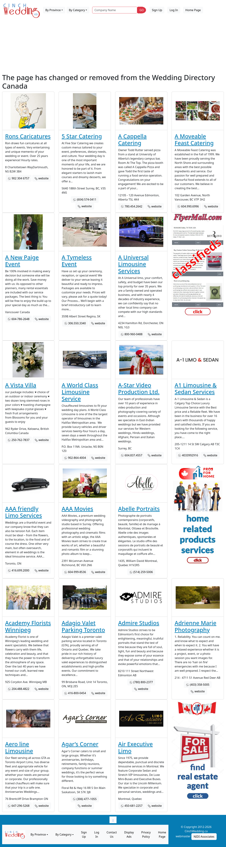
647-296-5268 (20, 806)
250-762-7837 (20, 440)
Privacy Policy (146, 834)
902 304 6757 (20, 178)
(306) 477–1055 (87, 799)
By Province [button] (53, 10)
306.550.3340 (77, 323)
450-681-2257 (133, 806)
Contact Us (112, 834)
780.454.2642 (133, 206)
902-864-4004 (77, 458)
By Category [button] (77, 10)
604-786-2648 (20, 319)
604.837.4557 (133, 455)
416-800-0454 (77, 693)
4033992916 (190, 455)
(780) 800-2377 (143, 682)
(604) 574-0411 (86, 199)
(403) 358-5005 (199, 685)
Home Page (193, 10)
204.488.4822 (20, 689)
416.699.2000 (20, 570)
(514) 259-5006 (143, 572)
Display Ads (129, 834)
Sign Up (157, 10)
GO (141, 10)
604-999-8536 (77, 572)
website (43, 178)
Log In (174, 10)
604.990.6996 (190, 206)
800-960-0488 (133, 334)
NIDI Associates (204, 837)
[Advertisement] (113, 46)
